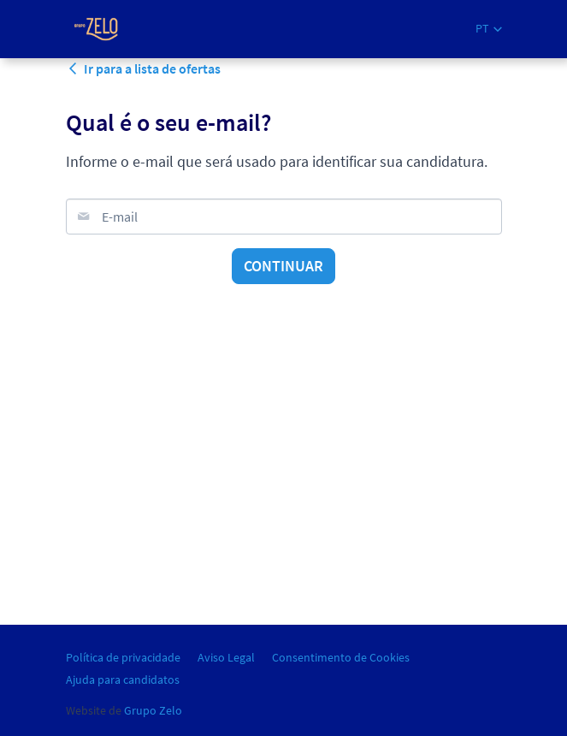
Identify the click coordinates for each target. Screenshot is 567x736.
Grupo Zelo (153, 710)
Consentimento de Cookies (341, 657)
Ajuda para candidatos (123, 679)
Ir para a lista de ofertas (143, 68)
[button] (488, 28)
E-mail (120, 216)
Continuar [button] (283, 266)
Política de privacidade (123, 657)
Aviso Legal (226, 657)
